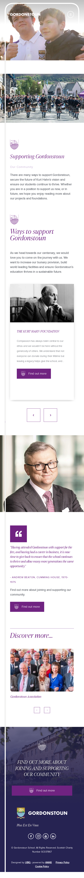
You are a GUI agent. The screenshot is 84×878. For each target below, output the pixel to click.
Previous (33, 415)
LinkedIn (53, 836)
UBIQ (28, 862)
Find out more (37, 373)
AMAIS (48, 862)
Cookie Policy (42, 866)
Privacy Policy (62, 862)
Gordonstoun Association (25, 697)
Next (50, 415)
